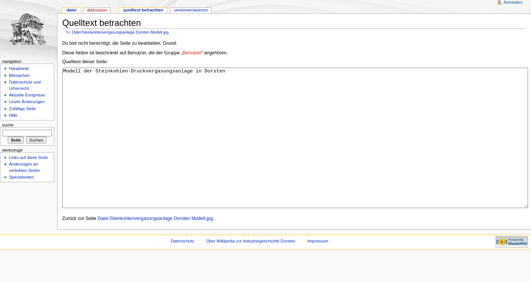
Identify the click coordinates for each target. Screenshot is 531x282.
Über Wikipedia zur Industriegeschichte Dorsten (250, 268)
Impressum (318, 268)
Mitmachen (19, 75)
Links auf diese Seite (28, 157)
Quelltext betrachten (143, 10)
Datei (71, 10)
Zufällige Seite (22, 108)
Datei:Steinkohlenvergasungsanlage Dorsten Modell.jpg (120, 32)
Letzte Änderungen (27, 101)
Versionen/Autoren (191, 10)
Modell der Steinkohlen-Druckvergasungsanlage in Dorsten (295, 152)
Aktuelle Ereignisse (27, 95)
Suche (8, 125)
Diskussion (97, 10)
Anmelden (513, 2)
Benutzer (192, 52)
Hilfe (13, 115)
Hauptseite (19, 68)
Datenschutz (182, 268)
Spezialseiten (21, 177)
